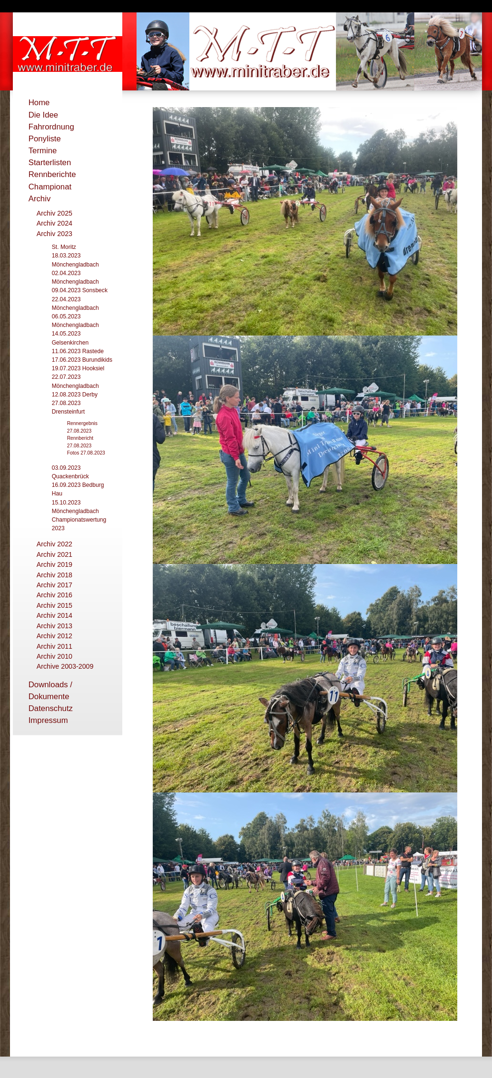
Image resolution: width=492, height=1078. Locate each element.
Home (39, 102)
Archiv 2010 (54, 656)
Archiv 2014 (54, 615)
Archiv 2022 (54, 544)
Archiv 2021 (54, 554)
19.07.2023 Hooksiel (78, 368)
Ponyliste (45, 138)
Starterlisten (50, 162)
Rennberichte (52, 174)
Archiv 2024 (54, 223)
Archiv (40, 198)
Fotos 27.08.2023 (86, 452)
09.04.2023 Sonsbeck (80, 290)
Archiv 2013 (54, 626)
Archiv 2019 (54, 564)
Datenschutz (51, 708)
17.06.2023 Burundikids (82, 359)
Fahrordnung (51, 126)
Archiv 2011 (54, 646)
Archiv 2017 (54, 585)
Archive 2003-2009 (65, 666)
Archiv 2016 (54, 595)
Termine (43, 150)
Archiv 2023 (54, 233)
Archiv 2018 (54, 575)
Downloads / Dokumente (50, 690)
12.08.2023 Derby (75, 394)
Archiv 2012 (54, 636)
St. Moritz (64, 247)
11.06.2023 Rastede (78, 351)
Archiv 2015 (54, 605)
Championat (50, 186)
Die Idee (44, 114)
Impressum (48, 720)
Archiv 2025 (54, 213)
